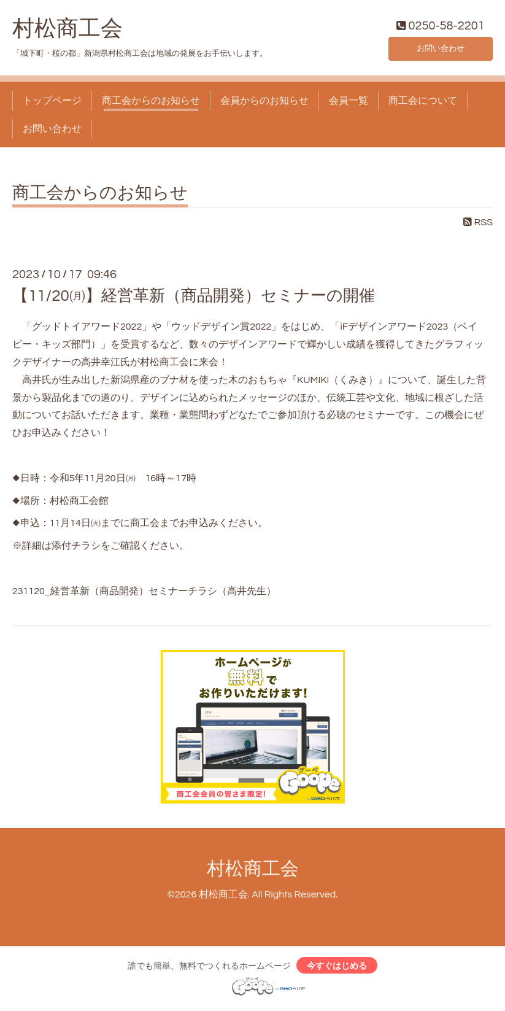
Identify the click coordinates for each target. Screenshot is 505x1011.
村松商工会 (67, 31)
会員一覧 (348, 103)
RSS (478, 225)
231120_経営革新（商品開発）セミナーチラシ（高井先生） (144, 593)
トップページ (52, 103)
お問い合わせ (440, 49)
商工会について (422, 103)
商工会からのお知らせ (151, 103)
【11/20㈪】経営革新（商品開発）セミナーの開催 (193, 299)
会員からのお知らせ (264, 103)
